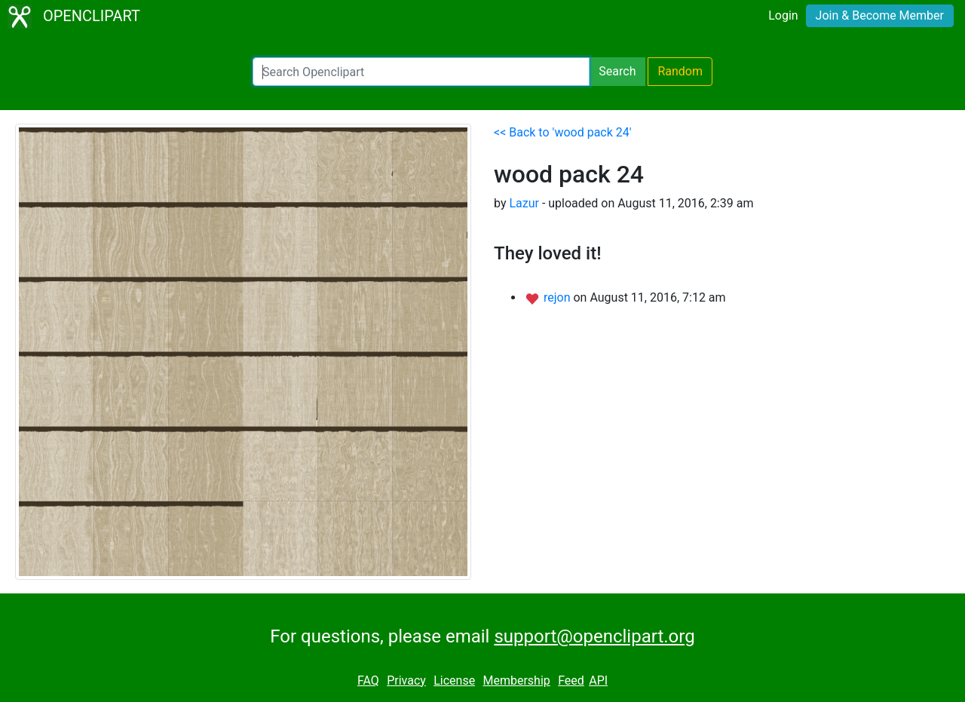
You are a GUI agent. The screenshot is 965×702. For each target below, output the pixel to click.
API (598, 680)
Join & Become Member (880, 15)
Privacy (406, 680)
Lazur (524, 203)
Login (783, 15)
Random (680, 71)
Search (617, 71)
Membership (516, 680)
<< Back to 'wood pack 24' (563, 132)
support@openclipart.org (594, 636)
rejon (559, 297)
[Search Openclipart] (421, 71)
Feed (571, 680)
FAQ (368, 680)
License (454, 680)
